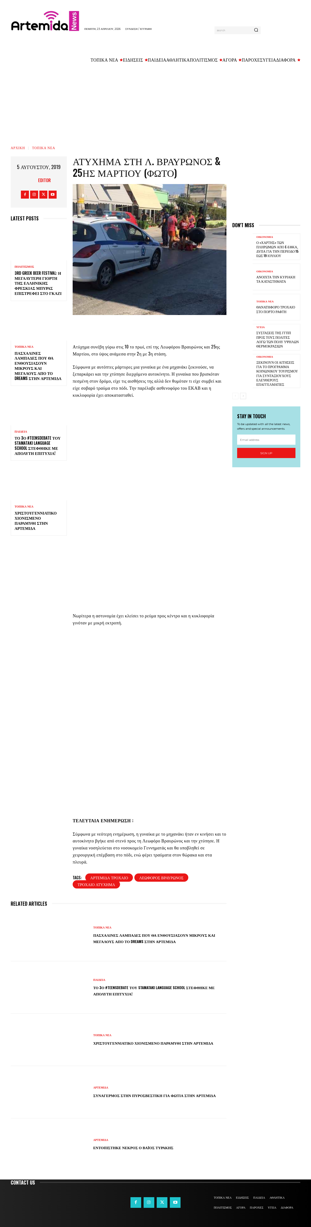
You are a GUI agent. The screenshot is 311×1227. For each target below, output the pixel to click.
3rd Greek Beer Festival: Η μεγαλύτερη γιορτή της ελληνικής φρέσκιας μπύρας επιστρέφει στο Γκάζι (38, 283)
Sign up (266, 453)
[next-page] (243, 396)
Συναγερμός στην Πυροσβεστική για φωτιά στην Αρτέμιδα (152, 1095)
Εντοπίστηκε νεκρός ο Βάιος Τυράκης (145, 1147)
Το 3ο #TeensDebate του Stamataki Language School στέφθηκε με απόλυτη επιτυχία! (37, 445)
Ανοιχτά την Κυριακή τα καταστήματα (275, 279)
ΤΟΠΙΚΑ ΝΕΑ (43, 147)
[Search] (256, 30)
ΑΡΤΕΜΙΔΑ (101, 1084)
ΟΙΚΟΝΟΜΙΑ (264, 237)
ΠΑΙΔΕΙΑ (21, 431)
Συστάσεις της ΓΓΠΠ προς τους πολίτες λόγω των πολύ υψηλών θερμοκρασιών (277, 339)
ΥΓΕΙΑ (260, 327)
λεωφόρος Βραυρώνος (161, 877)
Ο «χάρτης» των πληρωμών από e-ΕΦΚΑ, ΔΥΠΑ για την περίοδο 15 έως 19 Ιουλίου (277, 249)
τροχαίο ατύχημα (96, 884)
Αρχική (18, 147)
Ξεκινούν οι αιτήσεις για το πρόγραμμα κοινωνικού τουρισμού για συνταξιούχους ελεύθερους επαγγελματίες (277, 373)
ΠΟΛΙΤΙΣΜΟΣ (24, 266)
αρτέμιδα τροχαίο (109, 877)
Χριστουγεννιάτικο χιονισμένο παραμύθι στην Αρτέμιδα (36, 520)
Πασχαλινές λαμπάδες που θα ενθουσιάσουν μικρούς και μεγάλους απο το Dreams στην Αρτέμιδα (38, 365)
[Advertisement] (155, 102)
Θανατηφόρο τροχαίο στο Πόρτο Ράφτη (275, 309)
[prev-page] (235, 396)
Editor (44, 180)
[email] (266, 440)
